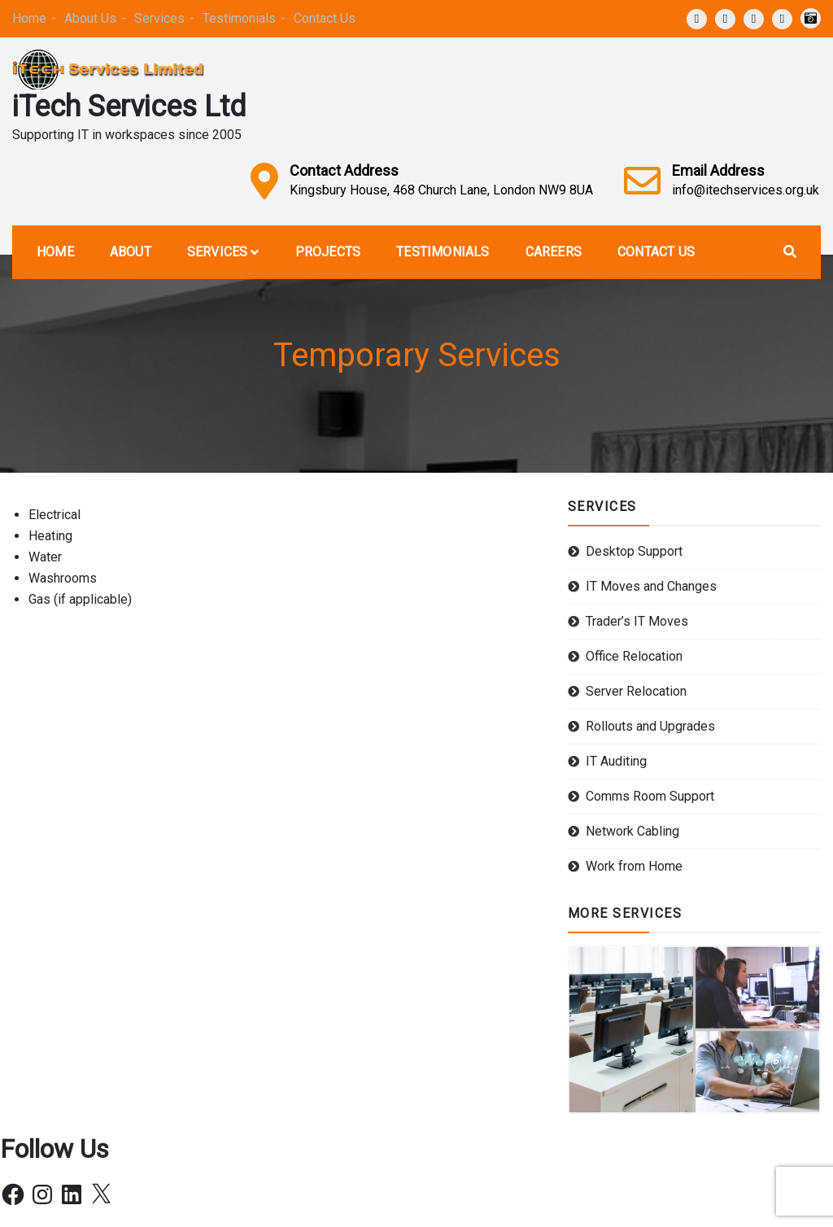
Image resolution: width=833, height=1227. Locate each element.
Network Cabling (632, 831)
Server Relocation (636, 691)
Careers (554, 252)
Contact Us (324, 18)
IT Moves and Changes (651, 586)
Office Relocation (634, 656)
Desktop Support (634, 551)
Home (29, 18)
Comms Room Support (650, 796)
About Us (90, 18)
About (130, 252)
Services (159, 18)
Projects (328, 252)
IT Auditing (616, 761)
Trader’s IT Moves (637, 621)
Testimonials (239, 18)
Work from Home (634, 866)
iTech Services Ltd (129, 107)
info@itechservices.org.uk (745, 190)
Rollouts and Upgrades (650, 726)
